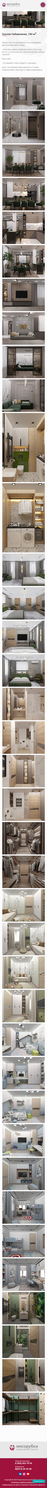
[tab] (2, 1440)
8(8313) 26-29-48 (23, 1469)
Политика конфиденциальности (23, 1482)
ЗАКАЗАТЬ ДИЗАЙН (39, 1481)
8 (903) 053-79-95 (23, 1463)
